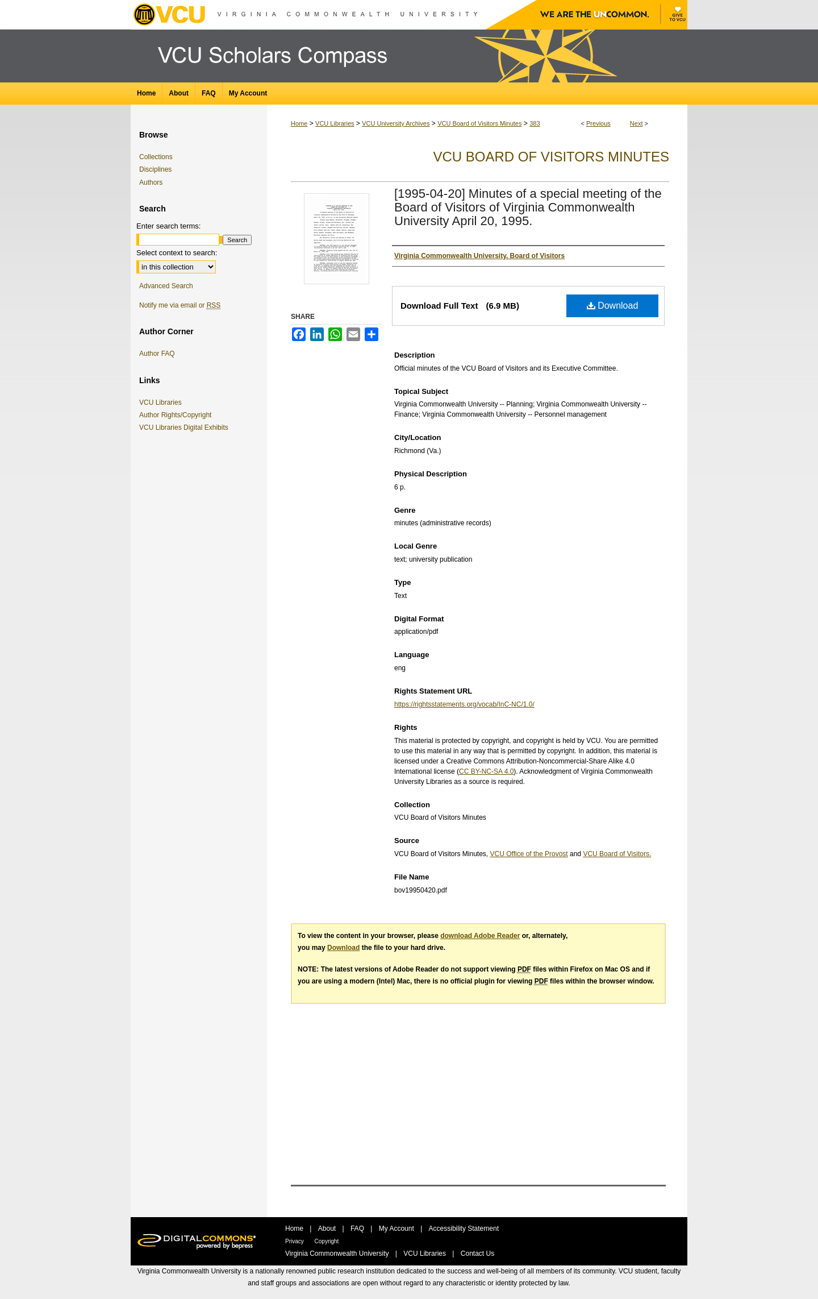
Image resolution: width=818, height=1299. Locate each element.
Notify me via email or (179, 305)
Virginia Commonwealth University (338, 1254)
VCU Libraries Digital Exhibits (185, 427)
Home (299, 123)
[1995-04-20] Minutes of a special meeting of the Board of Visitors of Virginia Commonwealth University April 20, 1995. (528, 207)
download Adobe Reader (480, 936)
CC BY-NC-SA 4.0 (486, 771)
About (328, 1228)
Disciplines (155, 169)
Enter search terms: (168, 226)
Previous (598, 123)
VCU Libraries (334, 123)
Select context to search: (176, 252)
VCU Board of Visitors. (617, 854)
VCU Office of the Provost (529, 854)
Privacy (295, 1241)
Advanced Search (166, 286)
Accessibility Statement (464, 1228)
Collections (156, 157)
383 (534, 123)
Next (636, 123)
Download (612, 305)
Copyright (327, 1241)
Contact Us (477, 1254)
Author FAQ (157, 354)
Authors (150, 182)
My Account (397, 1228)
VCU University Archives (395, 123)
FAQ (358, 1228)
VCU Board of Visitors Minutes (479, 123)
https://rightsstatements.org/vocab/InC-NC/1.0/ (464, 704)
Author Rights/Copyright (177, 415)
